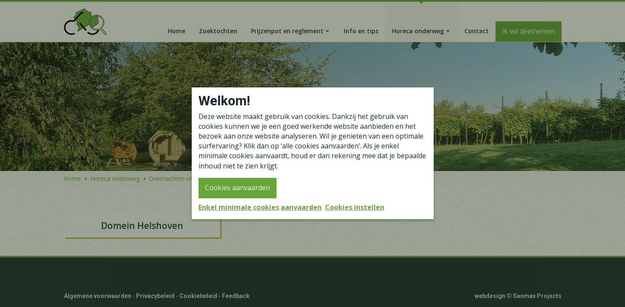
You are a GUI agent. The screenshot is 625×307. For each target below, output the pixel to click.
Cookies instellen (354, 207)
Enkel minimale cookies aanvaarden (260, 207)
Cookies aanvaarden (237, 187)
